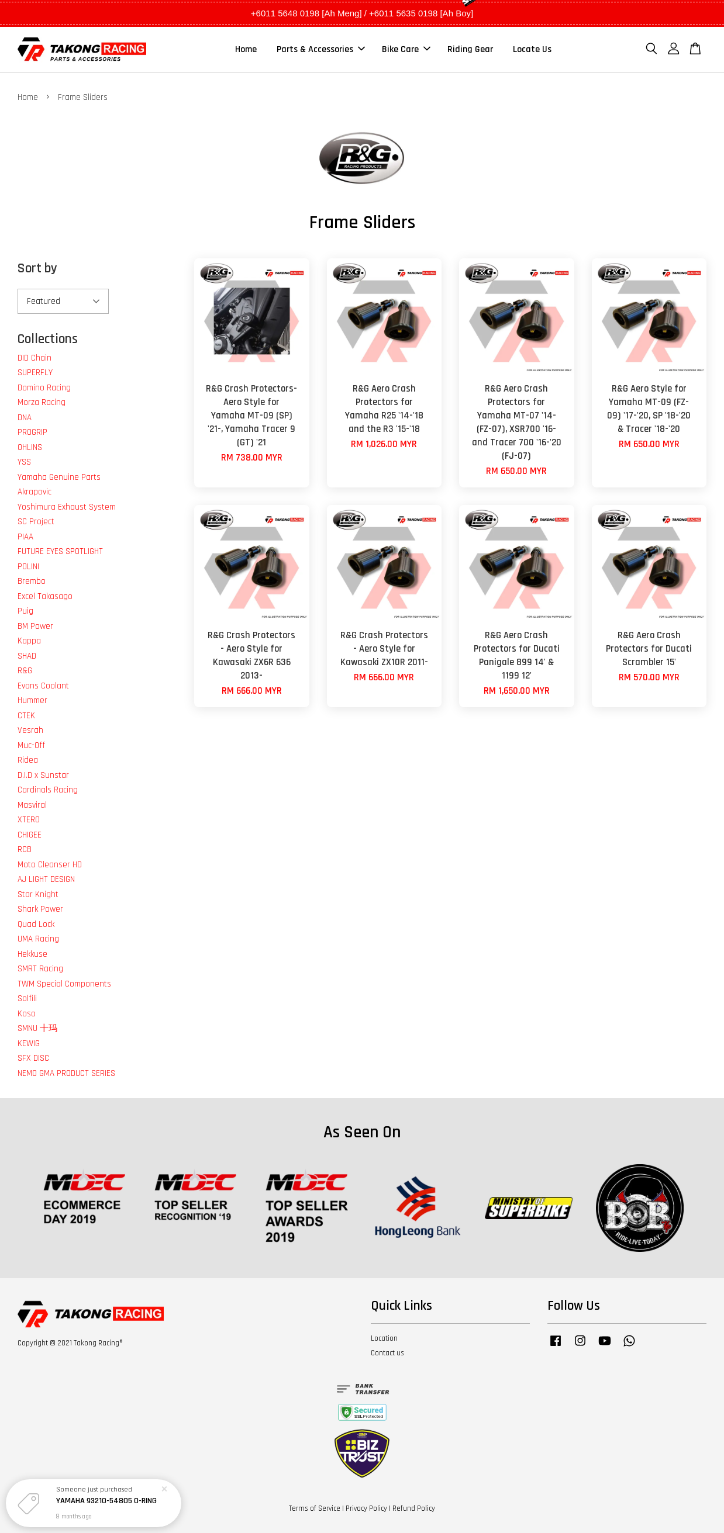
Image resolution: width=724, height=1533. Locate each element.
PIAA (25, 536)
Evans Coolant (43, 685)
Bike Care (406, 49)
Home (246, 49)
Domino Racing (44, 387)
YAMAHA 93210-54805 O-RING (106, 1501)
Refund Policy (413, 1508)
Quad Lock (36, 924)
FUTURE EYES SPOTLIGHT (60, 551)
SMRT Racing (40, 968)
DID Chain (34, 358)
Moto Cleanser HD (50, 864)
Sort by (37, 268)
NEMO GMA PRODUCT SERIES (66, 1073)
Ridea (28, 760)
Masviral (32, 805)
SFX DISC (33, 1058)
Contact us (387, 1353)
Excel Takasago (45, 596)
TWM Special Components (64, 983)
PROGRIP (32, 432)
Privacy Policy (366, 1508)
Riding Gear (470, 49)
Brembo (32, 581)
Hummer (32, 700)
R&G (25, 670)
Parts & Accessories (321, 49)
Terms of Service (314, 1508)
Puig (25, 611)
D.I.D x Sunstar (43, 775)
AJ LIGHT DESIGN (46, 879)
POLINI (28, 566)
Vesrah (30, 730)
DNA (25, 417)
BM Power (35, 626)
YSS (24, 462)
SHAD (27, 656)
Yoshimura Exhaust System (67, 507)
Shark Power (40, 909)
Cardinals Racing (48, 789)
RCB (25, 849)
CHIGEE (30, 834)
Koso (27, 1013)
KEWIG (29, 1043)
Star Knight (38, 894)
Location (384, 1338)
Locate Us (532, 49)
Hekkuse (32, 954)
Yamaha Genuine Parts (59, 477)
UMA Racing (38, 938)
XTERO (29, 819)
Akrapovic (34, 491)
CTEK (26, 715)
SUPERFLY (35, 372)
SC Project (36, 521)
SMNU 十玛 (37, 1028)
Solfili (27, 998)
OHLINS (30, 447)
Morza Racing (41, 402)
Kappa (29, 640)
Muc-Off (31, 745)
